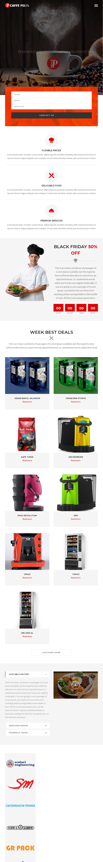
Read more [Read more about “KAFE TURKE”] (27, 460)
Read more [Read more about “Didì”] (75, 519)
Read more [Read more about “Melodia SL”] (27, 636)
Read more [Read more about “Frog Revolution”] (27, 519)
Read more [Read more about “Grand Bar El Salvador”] (27, 401)
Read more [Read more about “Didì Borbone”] (75, 460)
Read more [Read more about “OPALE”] (27, 577)
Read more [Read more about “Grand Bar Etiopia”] (75, 401)
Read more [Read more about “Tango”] (75, 577)
